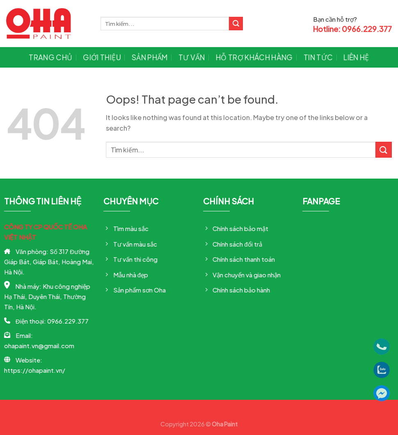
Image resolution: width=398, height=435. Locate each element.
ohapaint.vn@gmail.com (39, 345)
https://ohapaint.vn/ (34, 370)
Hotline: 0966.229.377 (352, 29)
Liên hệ (356, 57)
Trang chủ (50, 57)
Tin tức (318, 57)
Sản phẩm (150, 57)
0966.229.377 (68, 321)
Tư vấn (191, 57)
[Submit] (236, 24)
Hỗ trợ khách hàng (254, 57)
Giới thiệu (102, 57)
